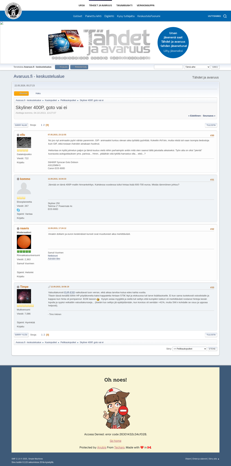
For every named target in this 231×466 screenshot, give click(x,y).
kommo (25, 178)
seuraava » (209, 115)
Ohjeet (188, 459)
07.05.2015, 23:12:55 (57, 135)
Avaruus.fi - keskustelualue (39, 76)
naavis (24, 228)
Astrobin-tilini (54, 259)
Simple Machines (35, 459)
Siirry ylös (21, 335)
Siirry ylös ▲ (214, 459)
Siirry (168, 348)
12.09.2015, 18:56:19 (60, 287)
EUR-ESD (69, 292)
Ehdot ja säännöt (200, 459)
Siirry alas (21, 125)
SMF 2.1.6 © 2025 (19, 459)
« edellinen (194, 115)
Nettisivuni (53, 255)
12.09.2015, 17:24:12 (57, 228)
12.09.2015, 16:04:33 (57, 179)
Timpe (24, 286)
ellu (22, 134)
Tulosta (211, 125)
